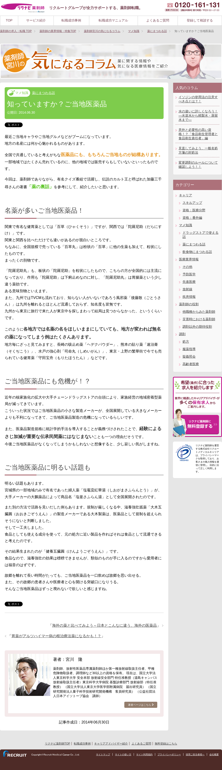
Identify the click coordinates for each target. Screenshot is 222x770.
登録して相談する (200, 20)
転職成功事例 (71, 20)
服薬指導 (189, 349)
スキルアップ (192, 203)
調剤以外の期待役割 (197, 326)
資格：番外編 (192, 217)
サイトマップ (103, 754)
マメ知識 (21, 93)
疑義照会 (189, 356)
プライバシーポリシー (169, 754)
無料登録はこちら (166, 743)
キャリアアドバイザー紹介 (111, 743)
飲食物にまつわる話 (197, 252)
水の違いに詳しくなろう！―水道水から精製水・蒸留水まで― (198, 115)
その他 (187, 267)
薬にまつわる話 (43, 93)
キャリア (185, 195)
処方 (186, 341)
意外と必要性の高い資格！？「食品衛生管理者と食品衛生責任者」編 (198, 134)
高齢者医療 (191, 364)
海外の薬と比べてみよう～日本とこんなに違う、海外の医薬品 (104, 625)
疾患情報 (189, 297)
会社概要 (214, 754)
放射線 (187, 289)
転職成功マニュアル (113, 20)
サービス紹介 (36, 20)
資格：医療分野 (194, 210)
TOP (9, 20)
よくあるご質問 (157, 20)
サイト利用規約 (144, 754)
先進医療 (189, 282)
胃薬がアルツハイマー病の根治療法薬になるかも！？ (56, 636)
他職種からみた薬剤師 (199, 311)
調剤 (182, 334)
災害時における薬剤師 (199, 319)
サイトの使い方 (123, 754)
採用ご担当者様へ (195, 754)
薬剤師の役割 (189, 304)
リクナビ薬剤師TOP (57, 743)
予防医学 (189, 274)
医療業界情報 (189, 259)
